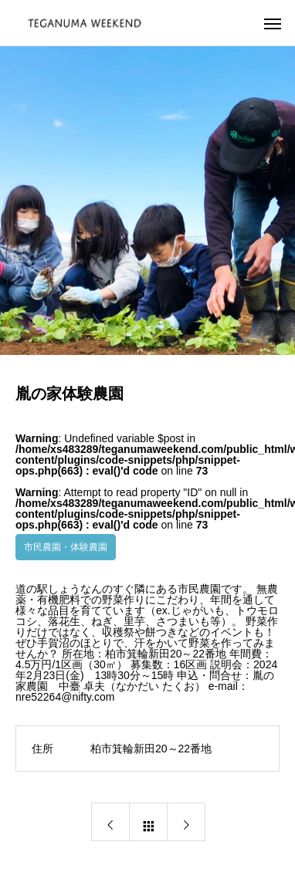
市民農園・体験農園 (65, 547)
